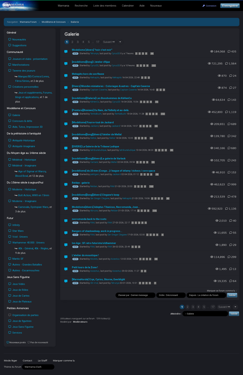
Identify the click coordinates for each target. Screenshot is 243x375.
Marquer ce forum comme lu (221, 290)
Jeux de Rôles (18, 289)
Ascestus (115, 259)
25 (153, 162)
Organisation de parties (23, 315)
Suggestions (17, 45)
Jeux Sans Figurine (21, 326)
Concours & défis (20, 121)
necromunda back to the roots (89, 219)
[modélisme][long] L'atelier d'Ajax (91, 62)
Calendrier (128, 5)
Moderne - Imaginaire (22, 201)
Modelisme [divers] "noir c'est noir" (92, 49)
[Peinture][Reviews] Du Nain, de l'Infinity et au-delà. (100, 110)
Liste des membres (104, 5)
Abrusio (94, 210)
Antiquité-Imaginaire (21, 146)
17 (97, 42)
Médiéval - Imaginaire (22, 165)
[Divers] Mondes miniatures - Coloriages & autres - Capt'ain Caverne (111, 86)
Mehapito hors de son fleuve (88, 74)
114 (154, 211)
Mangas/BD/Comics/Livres (33, 76)
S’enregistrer (230, 5)
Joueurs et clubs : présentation (27, 59)
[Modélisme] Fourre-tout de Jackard (93, 122)
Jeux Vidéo (16, 284)
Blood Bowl (21, 175)
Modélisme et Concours (54, 22)
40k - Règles (41, 248)
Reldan (93, 186)
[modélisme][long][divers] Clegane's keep (95, 194)
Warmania (63, 5)
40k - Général (25, 248)
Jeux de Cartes (18, 295)
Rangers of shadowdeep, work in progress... (97, 231)
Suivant (109, 42)
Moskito (94, 259)
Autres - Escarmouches (23, 270)
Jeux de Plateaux (19, 301)
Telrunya (94, 53)
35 (151, 138)
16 (157, 174)
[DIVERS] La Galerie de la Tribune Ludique (95, 146)
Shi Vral (94, 283)
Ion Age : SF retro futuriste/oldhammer (94, 243)
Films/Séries (22, 81)
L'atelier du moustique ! (85, 255)
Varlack (94, 162)
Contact (27, 360)
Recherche (81, 5)
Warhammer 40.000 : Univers (26, 242)
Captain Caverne (98, 89)
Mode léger (10, 360)
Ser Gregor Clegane (99, 198)
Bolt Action (24, 195)
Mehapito (94, 77)
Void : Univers (18, 236)
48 (168, 198)
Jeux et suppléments (30, 92)
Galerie (14, 115)
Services (15, 332)
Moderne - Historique (22, 189)
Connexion (209, 5)
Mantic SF (16, 258)
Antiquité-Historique (21, 140)
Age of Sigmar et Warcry (32, 171)
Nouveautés (17, 39)
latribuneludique (98, 150)
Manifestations (18, 64)
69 (156, 126)
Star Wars (16, 230)
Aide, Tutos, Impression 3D (25, 126)
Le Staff (42, 360)
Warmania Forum (28, 22)
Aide (142, 5)
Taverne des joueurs (21, 70)
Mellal (93, 138)
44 (152, 53)
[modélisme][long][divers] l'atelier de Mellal (97, 134)
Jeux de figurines (19, 321)
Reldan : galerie (81, 182)
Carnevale (23, 207)
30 (156, 259)
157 (153, 65)
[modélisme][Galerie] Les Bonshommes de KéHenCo (102, 98)
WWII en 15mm (40, 195)
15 (157, 102)
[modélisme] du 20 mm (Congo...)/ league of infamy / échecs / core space (113, 170)
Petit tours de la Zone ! (85, 267)
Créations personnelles (23, 86)
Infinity (14, 225)
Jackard (94, 126)
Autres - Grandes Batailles (25, 264)
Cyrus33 (116, 53)
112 (162, 114)
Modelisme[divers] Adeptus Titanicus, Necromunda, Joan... (106, 207)
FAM (112, 186)
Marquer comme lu (64, 360)
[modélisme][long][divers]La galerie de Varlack (99, 158)
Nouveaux (156, 5)
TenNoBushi (96, 113)
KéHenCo (94, 101)
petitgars (94, 174)
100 (151, 186)
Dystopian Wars (39, 207)
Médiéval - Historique (22, 159)
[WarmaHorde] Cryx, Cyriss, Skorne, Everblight (98, 279)
